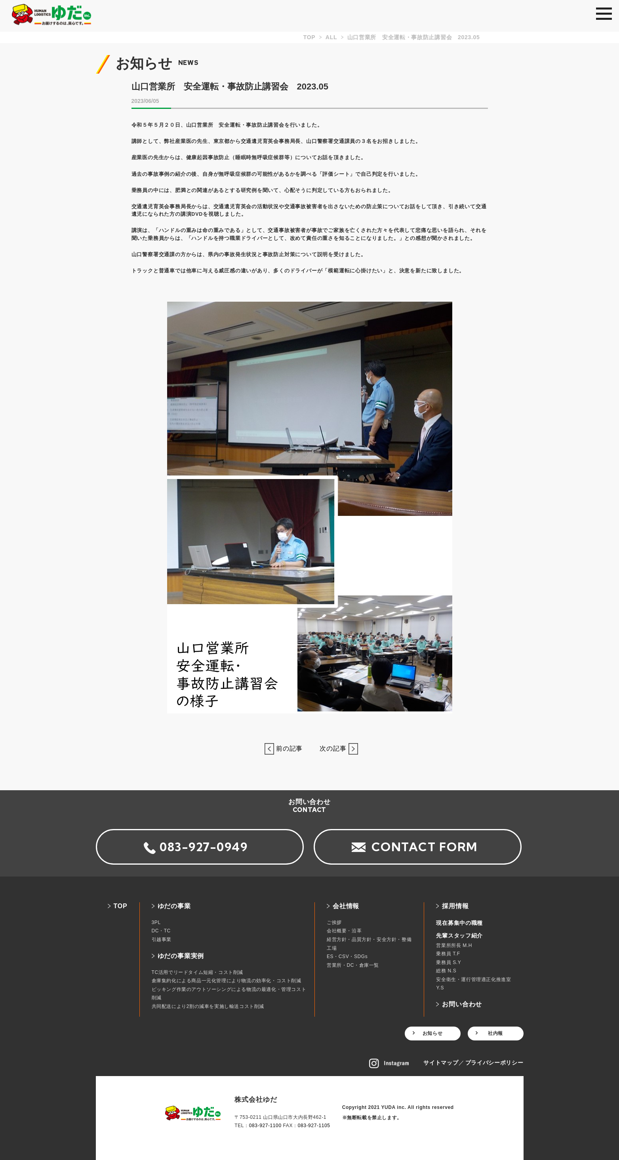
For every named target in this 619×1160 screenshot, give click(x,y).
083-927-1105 (314, 1125)
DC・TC (161, 931)
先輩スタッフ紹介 (459, 935)
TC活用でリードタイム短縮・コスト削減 (197, 972)
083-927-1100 (265, 1125)
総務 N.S (446, 971)
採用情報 (455, 906)
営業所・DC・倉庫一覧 (353, 965)
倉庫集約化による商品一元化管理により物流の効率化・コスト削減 (226, 980)
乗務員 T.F (448, 954)
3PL (156, 922)
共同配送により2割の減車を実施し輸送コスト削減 (208, 1006)
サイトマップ (440, 1062)
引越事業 (161, 939)
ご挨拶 (334, 922)
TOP (121, 906)
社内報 (495, 1033)
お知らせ (432, 1033)
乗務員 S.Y (448, 962)
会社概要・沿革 (344, 931)
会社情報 (346, 906)
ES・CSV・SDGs (347, 956)
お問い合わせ (462, 1004)
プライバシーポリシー (494, 1062)
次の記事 (335, 748)
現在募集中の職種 (459, 923)
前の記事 (287, 748)
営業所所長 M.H (454, 945)
